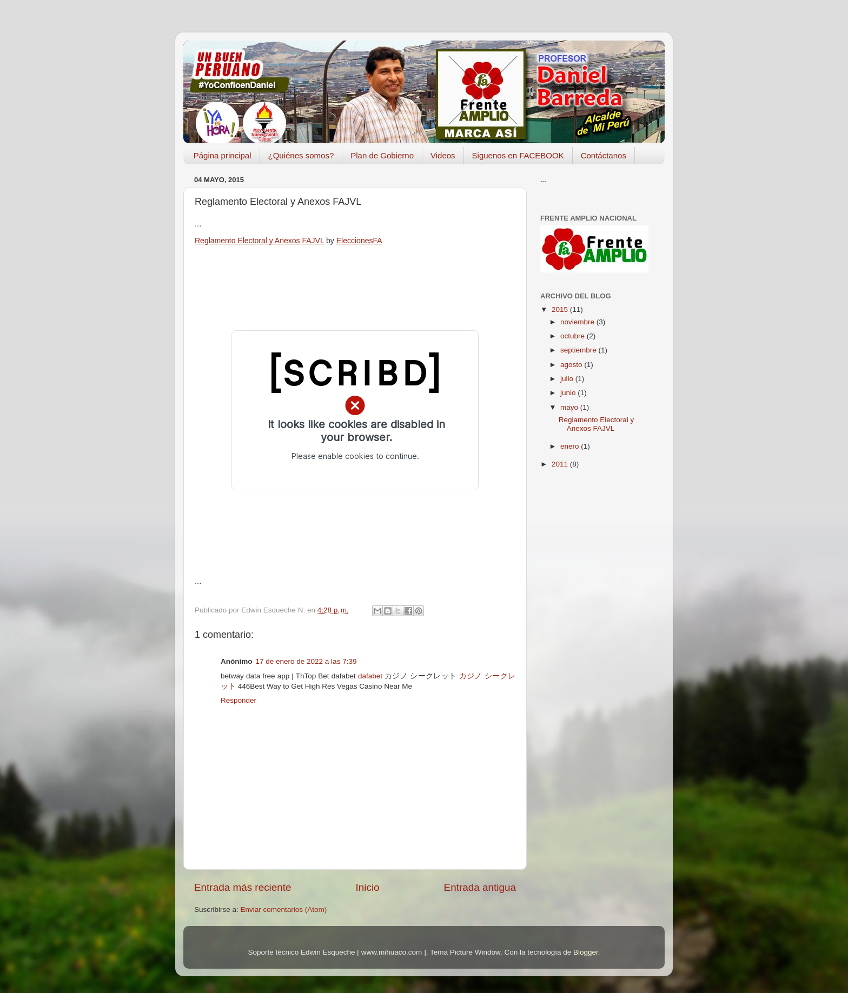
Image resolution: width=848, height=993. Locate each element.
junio (569, 393)
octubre (573, 336)
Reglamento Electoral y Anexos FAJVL (259, 240)
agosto (572, 365)
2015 (561, 309)
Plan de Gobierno (382, 155)
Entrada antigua (480, 887)
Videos (442, 155)
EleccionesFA (359, 240)
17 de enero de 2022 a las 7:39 (306, 661)
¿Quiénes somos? (301, 155)
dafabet (370, 676)
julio (567, 379)
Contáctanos (603, 155)
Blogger (585, 952)
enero (570, 446)
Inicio (368, 887)
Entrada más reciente (243, 887)
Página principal (222, 155)
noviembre (578, 322)
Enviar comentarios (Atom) (284, 909)
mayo (570, 407)
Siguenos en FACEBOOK (518, 155)
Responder (238, 700)
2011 (561, 464)
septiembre (579, 350)
